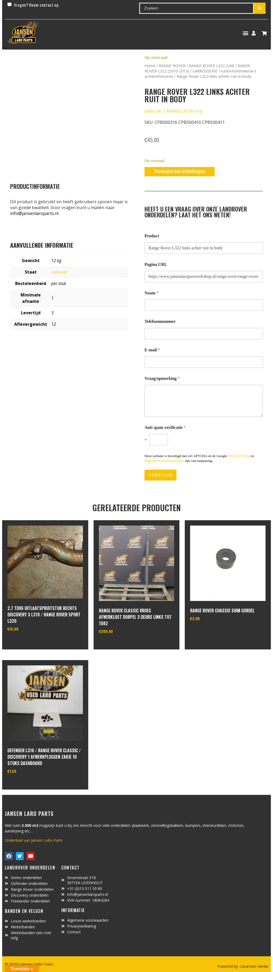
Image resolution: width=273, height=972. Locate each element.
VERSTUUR (160, 475)
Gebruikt (59, 272)
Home (149, 65)
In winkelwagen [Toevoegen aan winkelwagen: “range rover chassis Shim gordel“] (210, 632)
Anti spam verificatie (165, 427)
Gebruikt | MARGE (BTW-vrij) (173, 111)
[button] (245, 33)
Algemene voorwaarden (164, 460)
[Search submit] (260, 8)
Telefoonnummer (160, 321)
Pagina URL (155, 264)
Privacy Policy (239, 455)
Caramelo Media (253, 966)
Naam (151, 293)
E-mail (152, 350)
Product (151, 236)
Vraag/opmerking (162, 378)
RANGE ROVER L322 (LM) (211, 65)
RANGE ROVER (172, 65)
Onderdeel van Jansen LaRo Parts (34, 840)
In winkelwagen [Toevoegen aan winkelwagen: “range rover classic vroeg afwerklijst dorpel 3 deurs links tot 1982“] (118, 645)
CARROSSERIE (205, 71)
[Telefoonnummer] (203, 333)
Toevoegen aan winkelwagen (179, 171)
